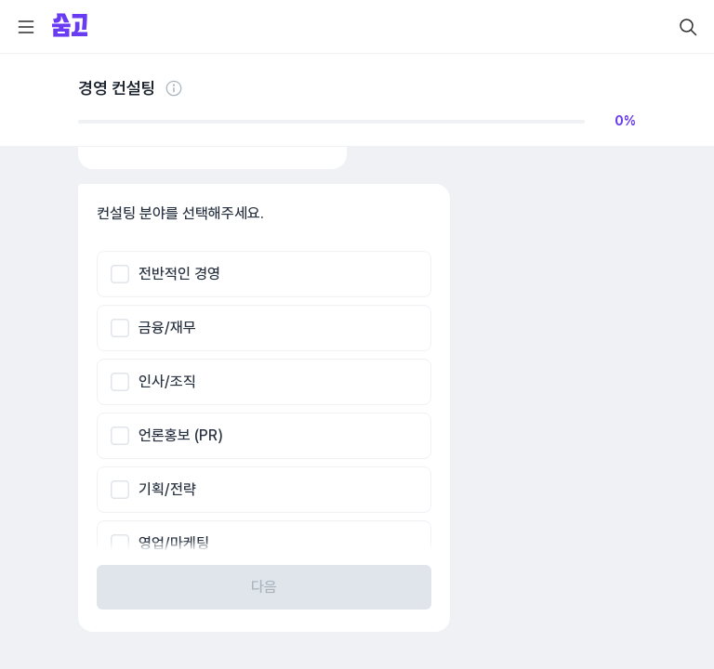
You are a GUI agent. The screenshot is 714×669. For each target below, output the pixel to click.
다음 (264, 587)
